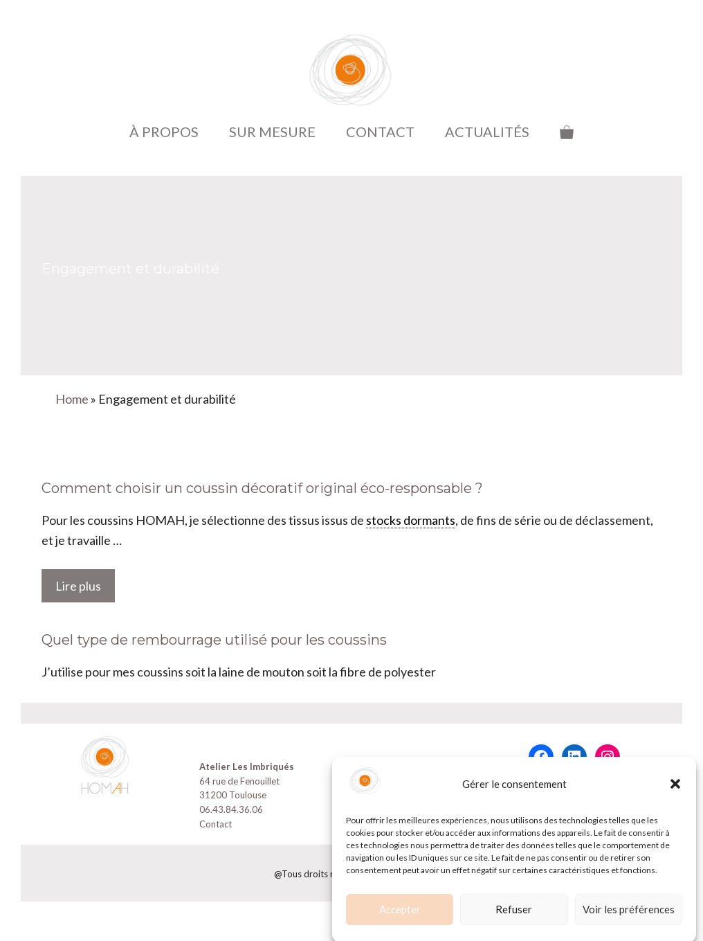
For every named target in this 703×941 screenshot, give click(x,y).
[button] (675, 794)
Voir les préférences (629, 919)
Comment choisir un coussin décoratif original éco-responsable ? (262, 488)
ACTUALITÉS (487, 131)
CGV (373, 766)
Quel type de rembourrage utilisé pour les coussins (214, 639)
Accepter (400, 919)
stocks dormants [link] (410, 520)
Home (72, 398)
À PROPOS (164, 131)
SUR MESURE (272, 131)
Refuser (513, 919)
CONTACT (380, 131)
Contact (215, 824)
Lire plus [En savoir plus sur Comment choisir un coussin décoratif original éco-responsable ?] (78, 585)
